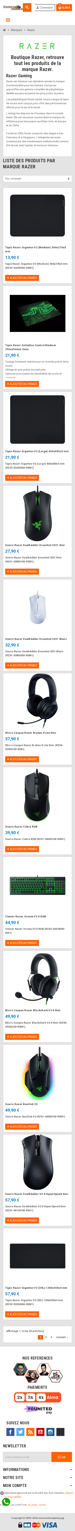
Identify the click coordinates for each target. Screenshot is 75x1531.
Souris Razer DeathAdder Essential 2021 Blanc (36, 638)
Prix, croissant (13, 178)
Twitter (20, 1432)
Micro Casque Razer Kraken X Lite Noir (30, 732)
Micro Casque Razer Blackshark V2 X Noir (33, 1010)
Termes (42, 1505)
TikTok (60, 1432)
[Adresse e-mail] (27, 1457)
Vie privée (32, 1505)
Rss (30, 1432)
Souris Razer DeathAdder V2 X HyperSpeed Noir (37, 1193)
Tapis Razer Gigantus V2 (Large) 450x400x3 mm (37, 451)
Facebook (10, 1432)
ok (62, 1457)
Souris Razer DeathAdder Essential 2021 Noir (35, 545)
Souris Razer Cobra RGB (21, 826)
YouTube (40, 1432)
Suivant (62, 1337)
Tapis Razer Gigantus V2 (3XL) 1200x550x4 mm (36, 1287)
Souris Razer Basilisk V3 (21, 1104)
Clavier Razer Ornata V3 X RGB (25, 916)
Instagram (50, 1432)
